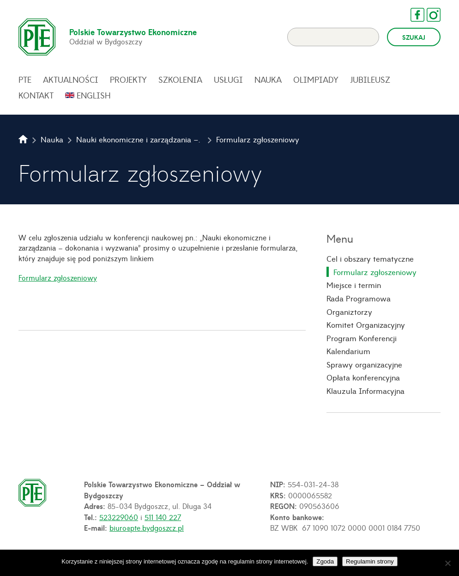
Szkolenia (180, 79)
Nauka (268, 79)
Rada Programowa (358, 298)
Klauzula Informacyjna (365, 391)
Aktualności (70, 79)
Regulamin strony (370, 561)
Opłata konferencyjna (363, 377)
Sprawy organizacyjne (364, 364)
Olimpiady (315, 79)
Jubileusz (370, 79)
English (94, 95)
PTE (24, 79)
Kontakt (36, 95)
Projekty (128, 79)
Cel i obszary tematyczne (370, 258)
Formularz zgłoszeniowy (57, 277)
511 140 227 (163, 517)
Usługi (228, 79)
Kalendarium (348, 351)
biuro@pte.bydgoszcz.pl (146, 527)
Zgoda (325, 561)
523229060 (118, 517)
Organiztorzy (349, 311)
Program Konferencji (361, 338)
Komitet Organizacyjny (365, 324)
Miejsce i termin (353, 285)
